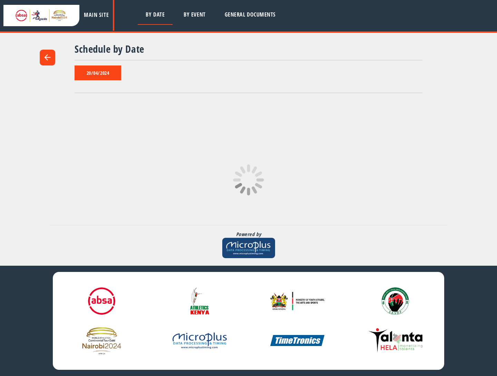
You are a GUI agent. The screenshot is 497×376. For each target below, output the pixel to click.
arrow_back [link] (47, 57)
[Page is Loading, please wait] (248, 179)
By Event (194, 14)
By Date (155, 14)
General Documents (250, 14)
